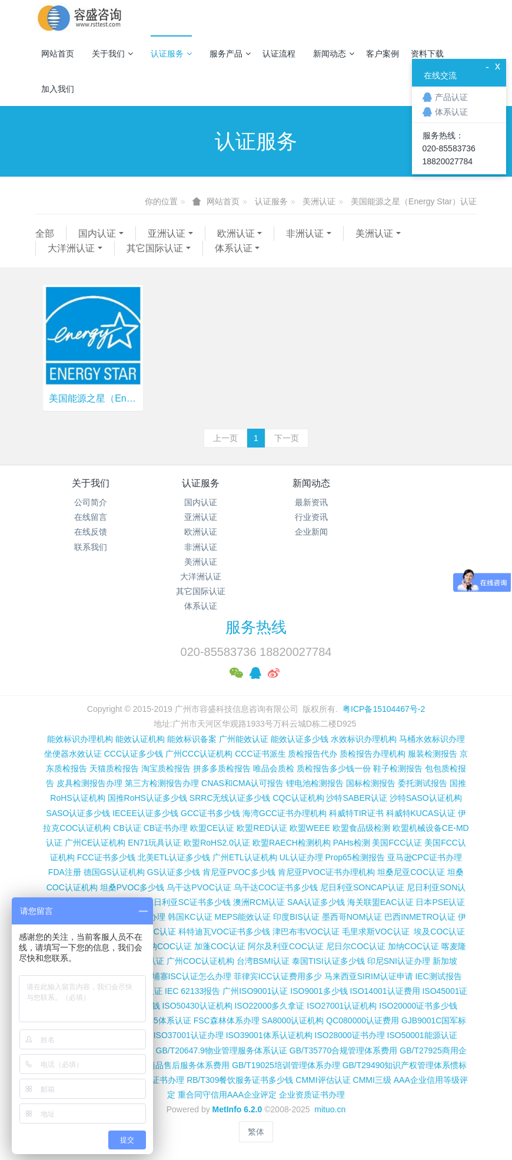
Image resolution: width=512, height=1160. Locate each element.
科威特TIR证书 (356, 813)
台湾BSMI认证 (263, 961)
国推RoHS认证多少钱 (147, 798)
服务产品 (230, 53)
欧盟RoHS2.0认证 (217, 842)
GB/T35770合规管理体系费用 (344, 1050)
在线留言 (90, 517)
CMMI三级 (372, 1080)
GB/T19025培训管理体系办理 (286, 1065)
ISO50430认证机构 (197, 1005)
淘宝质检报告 (166, 768)
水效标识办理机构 (364, 739)
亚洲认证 (166, 233)
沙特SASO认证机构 (426, 798)
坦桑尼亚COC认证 (411, 872)
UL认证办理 (301, 857)
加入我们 (57, 89)
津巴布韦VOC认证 (307, 931)
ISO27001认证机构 (342, 1005)
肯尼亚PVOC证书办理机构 (326, 872)
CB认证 (127, 828)
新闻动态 (333, 53)
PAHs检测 (351, 842)
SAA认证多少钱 (316, 902)
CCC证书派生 (260, 753)
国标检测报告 (370, 783)
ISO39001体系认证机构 (269, 1035)
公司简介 (90, 502)
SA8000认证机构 (293, 1020)
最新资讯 (311, 502)
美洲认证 (318, 201)
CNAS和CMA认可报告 (242, 783)
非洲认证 (305, 233)
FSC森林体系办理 (227, 1020)
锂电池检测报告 (315, 783)
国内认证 (97, 233)
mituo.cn (329, 1109)
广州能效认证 (243, 739)
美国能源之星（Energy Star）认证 (414, 201)
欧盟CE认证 (212, 828)
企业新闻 (311, 531)
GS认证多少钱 (173, 872)
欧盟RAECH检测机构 (291, 842)
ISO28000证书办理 (350, 1035)
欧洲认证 (236, 233)
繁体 (256, 1131)
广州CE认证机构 (95, 842)
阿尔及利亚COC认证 (286, 946)
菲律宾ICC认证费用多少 (278, 976)
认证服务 (171, 53)
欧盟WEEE (310, 828)
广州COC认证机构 (200, 961)
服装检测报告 (432, 753)
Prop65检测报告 (354, 857)
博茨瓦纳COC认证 (158, 946)
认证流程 (278, 53)
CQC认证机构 (298, 798)
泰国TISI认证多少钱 (328, 961)
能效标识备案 (192, 739)
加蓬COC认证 (219, 946)
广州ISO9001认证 (255, 991)
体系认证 (233, 248)
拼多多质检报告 (222, 768)
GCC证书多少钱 (210, 813)
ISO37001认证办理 (189, 1035)
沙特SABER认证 (356, 798)
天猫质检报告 (114, 768)
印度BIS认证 (296, 917)
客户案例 (382, 53)
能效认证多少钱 (299, 739)
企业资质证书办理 (312, 1094)
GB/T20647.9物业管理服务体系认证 (221, 1050)
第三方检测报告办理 (162, 783)
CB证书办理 (166, 828)
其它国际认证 (155, 248)
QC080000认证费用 (362, 1020)
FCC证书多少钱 (106, 857)
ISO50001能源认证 (422, 1035)
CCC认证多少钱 (133, 753)
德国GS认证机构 (114, 872)
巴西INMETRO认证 (420, 917)
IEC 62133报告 (192, 991)
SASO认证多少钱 (78, 813)
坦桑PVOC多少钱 (132, 887)
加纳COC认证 (413, 946)
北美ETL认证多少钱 (174, 857)
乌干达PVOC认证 (199, 887)
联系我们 (90, 547)
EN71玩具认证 (154, 842)
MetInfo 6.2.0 (237, 1109)
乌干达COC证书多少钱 (276, 887)
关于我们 (112, 53)
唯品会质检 (273, 768)
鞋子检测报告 (398, 768)
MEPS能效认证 (243, 917)
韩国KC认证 (190, 917)
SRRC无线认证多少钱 (230, 798)
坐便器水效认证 (73, 753)
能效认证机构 (140, 739)
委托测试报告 (422, 783)
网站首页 (57, 53)
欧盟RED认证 (262, 828)
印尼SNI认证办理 (398, 961)
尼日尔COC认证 (355, 946)
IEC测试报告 (438, 976)
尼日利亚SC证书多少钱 (188, 902)
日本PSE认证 (440, 902)
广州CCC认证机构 (198, 753)
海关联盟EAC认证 (380, 902)
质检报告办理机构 (372, 753)
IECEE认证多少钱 (145, 813)
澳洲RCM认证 (259, 902)
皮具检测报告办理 (89, 783)
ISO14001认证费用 (385, 991)
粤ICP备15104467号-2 (384, 709)
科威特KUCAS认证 (421, 813)
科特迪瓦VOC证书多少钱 (224, 931)
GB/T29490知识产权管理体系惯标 (405, 1065)
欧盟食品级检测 (361, 828)
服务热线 (256, 627)
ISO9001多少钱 (318, 991)
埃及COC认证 (439, 931)
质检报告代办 (312, 753)
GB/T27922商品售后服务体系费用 (167, 1065)
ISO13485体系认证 (156, 1020)
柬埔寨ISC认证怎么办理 (187, 976)
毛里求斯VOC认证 (375, 931)
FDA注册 (64, 872)
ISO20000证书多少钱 (418, 1005)
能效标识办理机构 (80, 739)
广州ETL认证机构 (244, 857)
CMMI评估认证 (322, 1080)
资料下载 (427, 53)
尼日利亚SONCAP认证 (362, 887)
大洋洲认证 (71, 248)
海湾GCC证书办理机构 (284, 813)
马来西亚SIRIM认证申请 (368, 976)
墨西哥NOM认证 (352, 917)
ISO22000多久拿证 (269, 1005)
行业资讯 (311, 517)
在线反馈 (90, 531)
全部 (44, 233)
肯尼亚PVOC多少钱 (238, 872)
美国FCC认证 (397, 842)
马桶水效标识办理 (432, 739)
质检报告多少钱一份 (334, 768)
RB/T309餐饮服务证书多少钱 (240, 1080)
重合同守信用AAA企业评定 (227, 1094)
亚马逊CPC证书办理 (425, 857)
